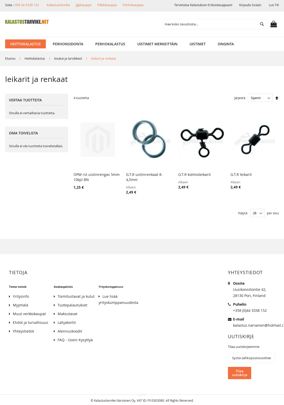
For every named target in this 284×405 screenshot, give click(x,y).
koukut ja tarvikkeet (68, 58)
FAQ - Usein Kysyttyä (75, 339)
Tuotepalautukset (72, 305)
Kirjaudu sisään (250, 5)
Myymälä (20, 305)
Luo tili (274, 5)
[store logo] (27, 22)
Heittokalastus (35, 58)
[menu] (142, 44)
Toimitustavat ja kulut (76, 296)
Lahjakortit (67, 322)
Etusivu (10, 58)
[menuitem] (25, 43)
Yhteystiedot (23, 331)
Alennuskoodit (70, 331)
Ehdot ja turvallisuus (30, 322)
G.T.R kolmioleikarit (194, 174)
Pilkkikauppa (107, 5)
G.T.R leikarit (241, 174)
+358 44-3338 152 (26, 5)
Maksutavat (67, 313)
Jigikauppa (83, 5)
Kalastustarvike (58, 5)
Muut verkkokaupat (29, 313)
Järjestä (239, 97)
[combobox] (214, 24)
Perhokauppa (133, 5)
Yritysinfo (21, 296)
